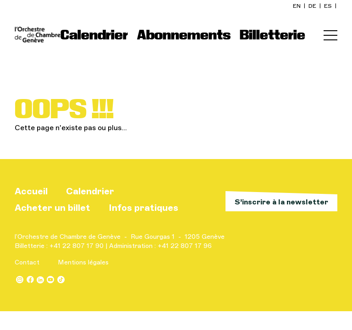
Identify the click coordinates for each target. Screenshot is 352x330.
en (297, 6)
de (313, 6)
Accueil (31, 191)
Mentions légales (83, 262)
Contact (27, 262)
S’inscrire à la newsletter (281, 202)
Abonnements (184, 35)
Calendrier (94, 35)
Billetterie (272, 35)
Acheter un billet (52, 207)
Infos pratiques (143, 207)
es (328, 6)
